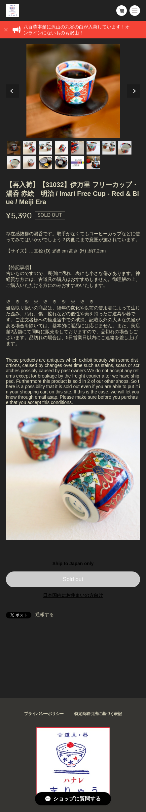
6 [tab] (93, 148)
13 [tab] (77, 162)
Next (133, 91)
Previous (12, 91)
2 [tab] (29, 148)
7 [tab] (109, 148)
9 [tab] (13, 162)
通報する (44, 614)
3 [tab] (45, 148)
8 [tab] (124, 148)
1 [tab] (13, 148)
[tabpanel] (73, 91)
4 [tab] (61, 148)
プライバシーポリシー (44, 713)
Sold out (73, 579)
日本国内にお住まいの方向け (73, 595)
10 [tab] (29, 162)
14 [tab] (93, 162)
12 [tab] (61, 162)
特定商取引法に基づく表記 (98, 713)
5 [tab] (77, 148)
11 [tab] (45, 162)
